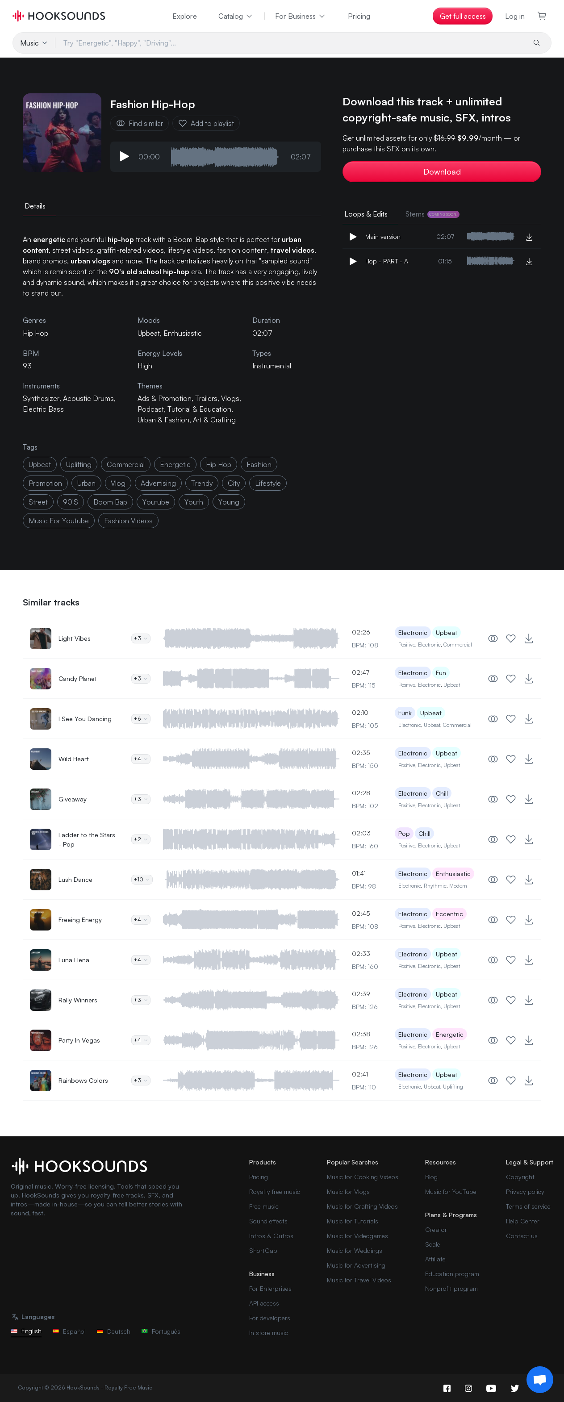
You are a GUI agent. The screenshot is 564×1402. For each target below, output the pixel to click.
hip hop (218, 464)
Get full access (463, 16)
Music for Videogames (357, 1235)
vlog (118, 483)
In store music (268, 1332)
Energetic (450, 1034)
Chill (442, 793)
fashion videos (128, 520)
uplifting (79, 464)
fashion (259, 464)
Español (69, 1331)
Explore (184, 16)
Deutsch (113, 1331)
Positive (406, 644)
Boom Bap (110, 501)
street (38, 501)
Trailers (206, 398)
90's (70, 501)
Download (442, 171)
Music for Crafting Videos (362, 1206)
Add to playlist (206, 123)
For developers (269, 1318)
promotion (45, 483)
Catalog (236, 16)
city (234, 483)
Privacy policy (525, 1191)
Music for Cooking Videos (362, 1177)
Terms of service (528, 1206)
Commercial (457, 644)
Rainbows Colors (83, 1080)
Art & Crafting (214, 419)
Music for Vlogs (348, 1191)
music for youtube (59, 520)
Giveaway (72, 799)
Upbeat (149, 333)
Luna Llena (73, 960)
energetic (175, 464)
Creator (436, 1229)
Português (160, 1331)
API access (264, 1303)
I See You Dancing (85, 718)
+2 (141, 839)
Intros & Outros (271, 1235)
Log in (515, 16)
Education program (452, 1273)
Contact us (522, 1235)
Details (35, 205)
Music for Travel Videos (359, 1280)
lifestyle (268, 483)
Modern (458, 885)
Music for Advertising (356, 1265)
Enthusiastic (182, 333)
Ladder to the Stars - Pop (86, 839)
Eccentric (449, 914)
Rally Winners (77, 1000)
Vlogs (230, 398)
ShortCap (263, 1250)
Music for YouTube (450, 1191)
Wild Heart (73, 759)
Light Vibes (74, 638)
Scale (432, 1244)
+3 (141, 638)
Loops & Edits (366, 213)
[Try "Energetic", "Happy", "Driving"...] (290, 43)
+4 (141, 758)
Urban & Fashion (163, 419)
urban (86, 483)
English (26, 1331)
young (228, 501)
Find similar (139, 123)
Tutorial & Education (199, 409)
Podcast (151, 409)
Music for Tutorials (352, 1221)
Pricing (359, 16)
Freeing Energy (80, 919)
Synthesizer (41, 398)
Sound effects (268, 1221)
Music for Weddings (354, 1250)
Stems (432, 213)
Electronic (412, 632)
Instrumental (271, 365)
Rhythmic (435, 885)
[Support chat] (539, 1379)
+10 (142, 879)
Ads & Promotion (165, 398)
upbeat (40, 464)
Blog (431, 1177)
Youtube (155, 501)
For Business (300, 16)
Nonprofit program (451, 1288)
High (145, 365)
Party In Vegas (79, 1040)
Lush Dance (75, 879)
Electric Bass (43, 409)
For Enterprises (270, 1288)
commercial (126, 464)
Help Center (522, 1221)
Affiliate (435, 1259)
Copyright (520, 1177)
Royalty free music (274, 1191)
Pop (404, 833)
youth (193, 501)
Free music (264, 1206)
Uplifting (453, 1086)
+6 (141, 718)
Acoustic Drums (88, 398)
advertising (158, 483)
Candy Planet (77, 678)
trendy (202, 483)
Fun (441, 672)
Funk (405, 713)
